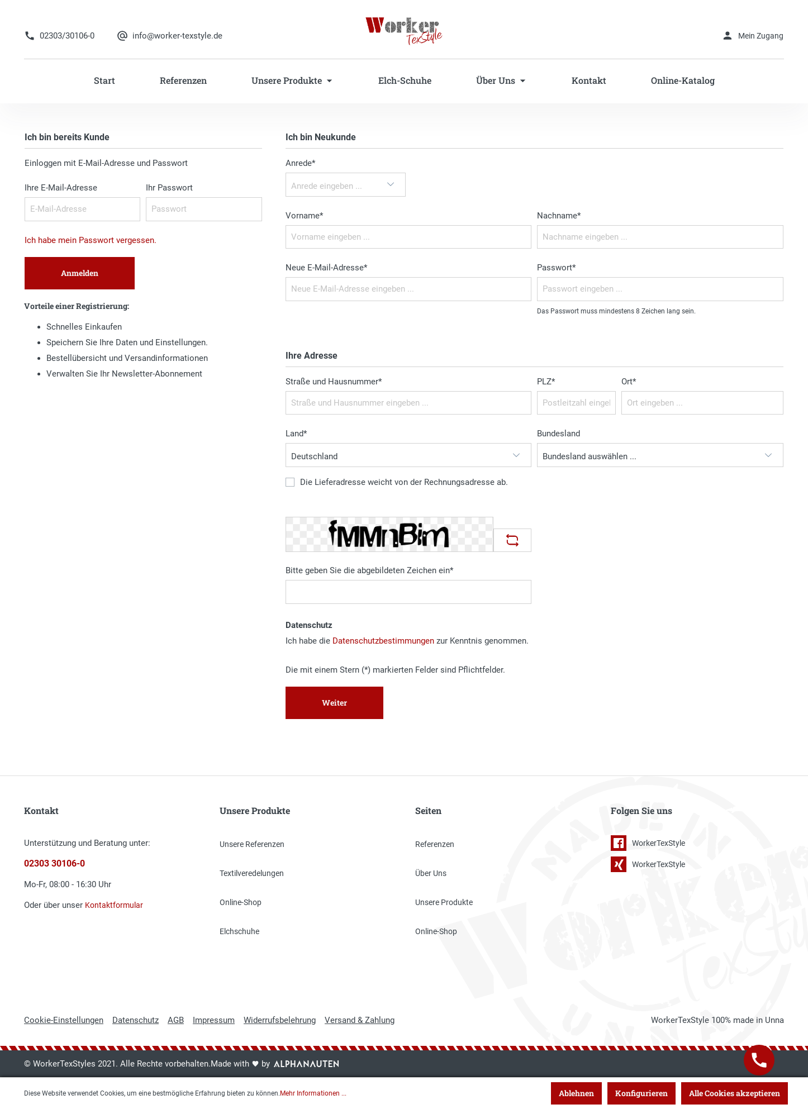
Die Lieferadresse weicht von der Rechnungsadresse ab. (404, 482)
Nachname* (559, 216)
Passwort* (556, 268)
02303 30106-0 (54, 864)
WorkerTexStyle (648, 843)
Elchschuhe (239, 931)
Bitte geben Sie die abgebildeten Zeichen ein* (369, 570)
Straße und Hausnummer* (334, 382)
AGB (176, 1020)
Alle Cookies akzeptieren (734, 1093)
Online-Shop (241, 902)
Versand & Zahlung (360, 1020)
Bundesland (558, 434)
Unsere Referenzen (252, 844)
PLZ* (546, 382)
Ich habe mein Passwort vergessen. (90, 240)
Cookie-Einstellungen (63, 1020)
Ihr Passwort (169, 188)
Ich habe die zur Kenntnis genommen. (407, 641)
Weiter (334, 702)
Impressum (214, 1020)
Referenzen (434, 844)
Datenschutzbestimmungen (383, 641)
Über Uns (430, 873)
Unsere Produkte (444, 902)
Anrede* (300, 163)
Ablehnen (576, 1093)
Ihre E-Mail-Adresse (61, 188)
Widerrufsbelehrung (280, 1020)
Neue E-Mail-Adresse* (326, 268)
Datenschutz (135, 1020)
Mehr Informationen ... (313, 1093)
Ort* (628, 382)
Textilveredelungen (252, 873)
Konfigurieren (641, 1093)
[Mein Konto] (752, 36)
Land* (296, 434)
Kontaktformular (114, 905)
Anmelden (79, 273)
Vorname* (304, 216)
